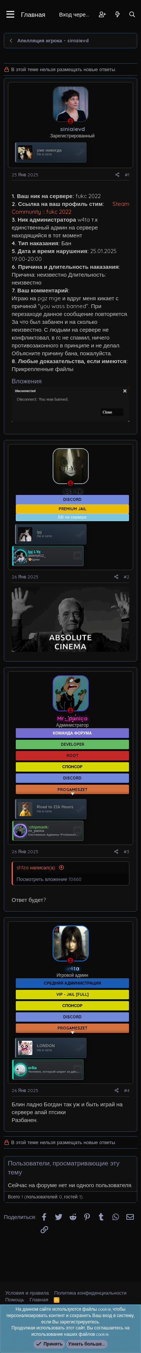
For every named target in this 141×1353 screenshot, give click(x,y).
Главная (33, 14)
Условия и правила (27, 1293)
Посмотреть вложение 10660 (49, 862)
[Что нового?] (117, 14)
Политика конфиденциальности (90, 1293)
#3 (126, 834)
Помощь (14, 1299)
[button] (10, 14)
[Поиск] (132, 14)
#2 (126, 577)
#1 (127, 174)
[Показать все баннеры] (72, 777)
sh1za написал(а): (36, 851)
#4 (126, 1068)
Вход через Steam (76, 14)
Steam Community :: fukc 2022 (70, 207)
